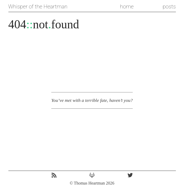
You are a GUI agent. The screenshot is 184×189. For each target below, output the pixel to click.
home (127, 6)
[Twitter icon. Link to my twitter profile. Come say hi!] (130, 176)
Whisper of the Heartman (38, 6)
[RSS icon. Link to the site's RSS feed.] (54, 176)
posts (169, 6)
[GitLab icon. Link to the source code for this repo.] (92, 176)
